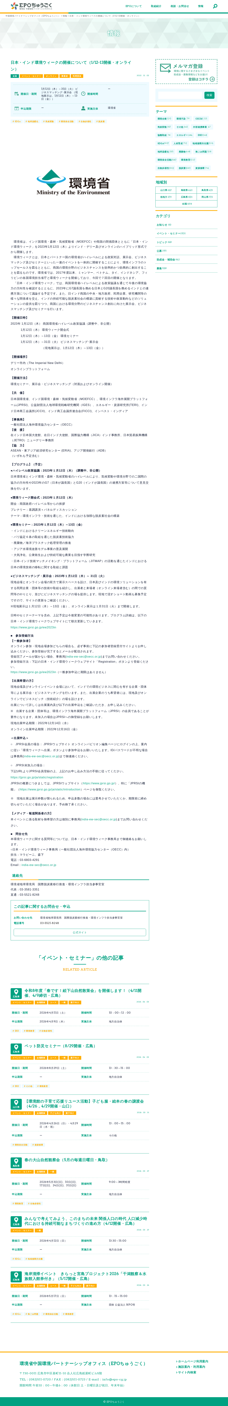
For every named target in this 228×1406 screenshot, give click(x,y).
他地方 (166, 197)
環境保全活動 (67, 121)
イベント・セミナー (31, 76)
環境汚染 (183, 118)
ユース (53, 1002)
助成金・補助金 (168, 259)
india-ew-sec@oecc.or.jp (83, 656)
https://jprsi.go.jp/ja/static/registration (37, 777)
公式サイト (80, 932)
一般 (63, 1002)
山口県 (166, 190)
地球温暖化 (33, 121)
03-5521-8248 (49, 923)
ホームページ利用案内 (193, 1361)
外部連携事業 (202, 127)
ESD (17, 1031)
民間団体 (77, 76)
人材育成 (180, 143)
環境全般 (164, 118)
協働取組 (164, 135)
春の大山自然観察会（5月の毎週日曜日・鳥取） (67, 1160)
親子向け (75, 1002)
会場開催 (41, 1002)
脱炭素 (101, 121)
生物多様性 (86, 121)
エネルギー (184, 135)
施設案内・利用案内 (191, 1367)
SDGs (18, 121)
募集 (162, 268)
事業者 (64, 76)
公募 (162, 251)
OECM (201, 118)
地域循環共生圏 (35, 1259)
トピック (164, 242)
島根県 (187, 190)
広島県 (187, 197)
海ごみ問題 (33, 1314)
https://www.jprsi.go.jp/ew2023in (33, 627)
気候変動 (49, 121)
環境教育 (30, 1031)
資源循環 (39, 1145)
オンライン (51, 76)
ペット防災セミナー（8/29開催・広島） (60, 1046)
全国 (15, 76)
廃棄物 (184, 151)
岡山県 (207, 197)
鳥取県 (207, 190)
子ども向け (55, 1113)
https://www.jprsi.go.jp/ (99, 783)
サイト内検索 (187, 1372)
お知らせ (164, 224)
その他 (29, 1086)
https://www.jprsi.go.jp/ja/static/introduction (50, 789)
